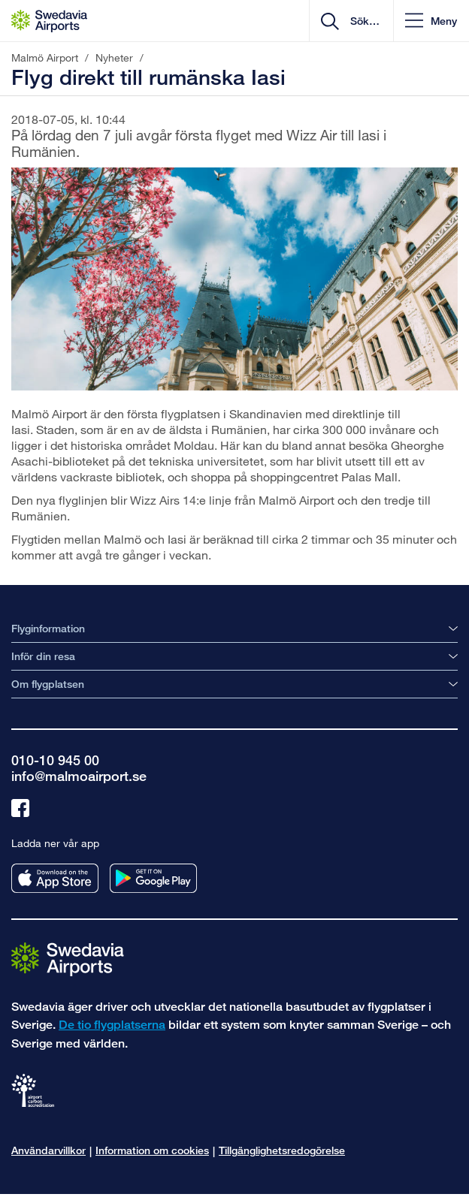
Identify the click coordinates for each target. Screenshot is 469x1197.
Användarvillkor (48, 1150)
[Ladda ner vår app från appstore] (54, 878)
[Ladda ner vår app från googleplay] (153, 878)
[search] (363, 21)
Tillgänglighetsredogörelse (282, 1150)
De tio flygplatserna (112, 1025)
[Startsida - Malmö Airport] (49, 21)
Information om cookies (152, 1150)
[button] (431, 20)
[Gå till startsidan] (67, 958)
